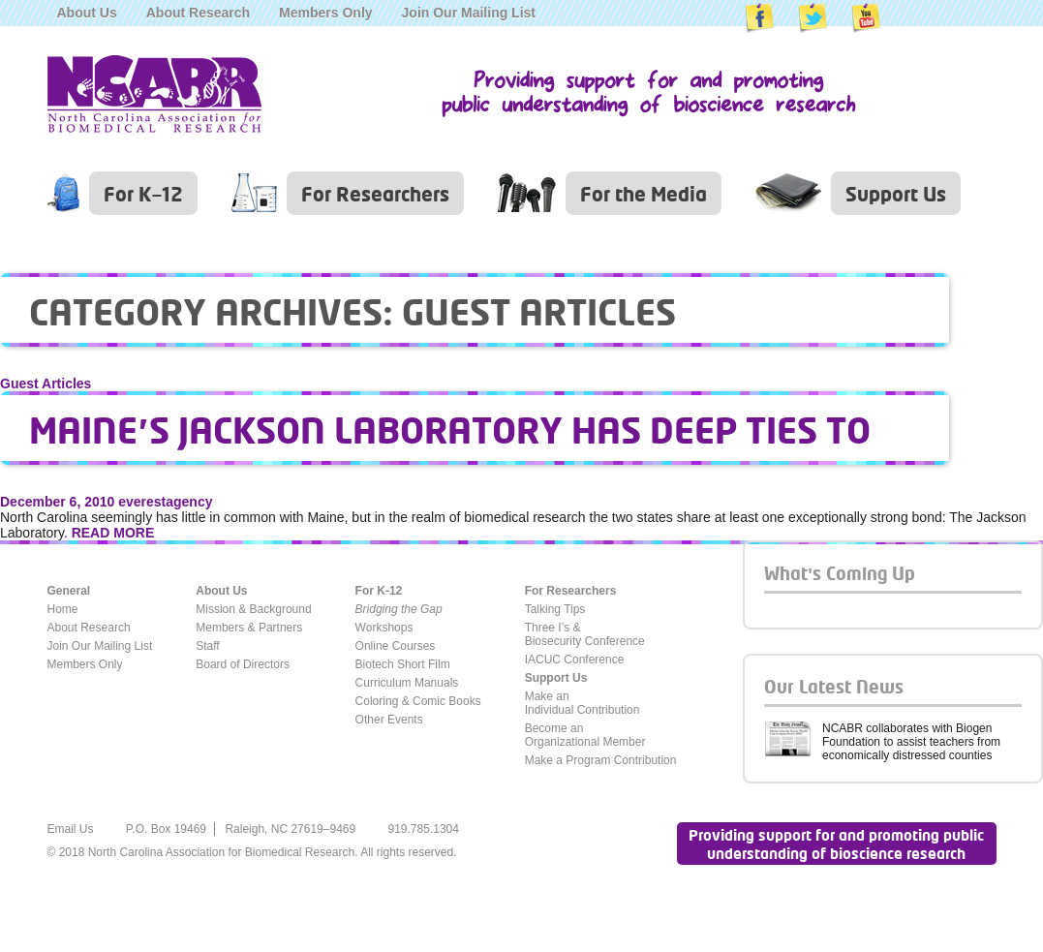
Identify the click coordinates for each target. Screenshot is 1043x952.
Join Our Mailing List (469, 12)
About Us (87, 12)
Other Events (389, 719)
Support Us (895, 193)
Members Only (325, 12)
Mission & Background (253, 609)
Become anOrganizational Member (585, 735)
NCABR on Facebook (759, 18)
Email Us (70, 829)
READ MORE (113, 532)
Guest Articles (45, 383)
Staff (207, 646)
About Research (198, 12)
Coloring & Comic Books (418, 701)
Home (62, 609)
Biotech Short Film (402, 664)
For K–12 (143, 193)
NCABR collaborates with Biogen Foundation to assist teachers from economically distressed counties (911, 742)
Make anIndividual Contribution (582, 703)
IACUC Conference (575, 659)
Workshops (384, 627)
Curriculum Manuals (407, 683)
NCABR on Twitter (812, 18)
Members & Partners (249, 627)
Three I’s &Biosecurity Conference (585, 634)
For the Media (643, 193)
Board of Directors (243, 664)
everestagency (165, 501)
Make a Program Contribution (601, 760)
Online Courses (395, 646)
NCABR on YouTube (865, 18)
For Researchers (375, 193)
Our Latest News (834, 686)
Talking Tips (555, 609)
